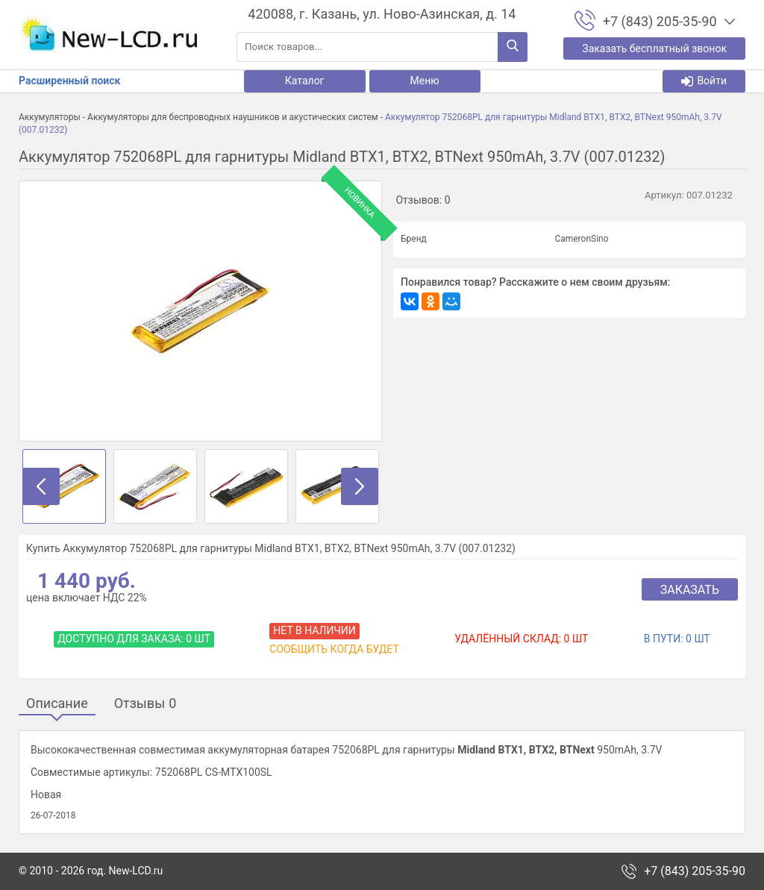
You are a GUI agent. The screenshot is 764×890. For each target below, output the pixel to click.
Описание (57, 704)
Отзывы (145, 704)
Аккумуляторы (50, 117)
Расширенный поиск (69, 81)
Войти (704, 81)
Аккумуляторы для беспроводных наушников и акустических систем (232, 117)
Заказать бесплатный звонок (654, 48)
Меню (424, 81)
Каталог (305, 81)
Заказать (689, 590)
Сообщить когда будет (333, 649)
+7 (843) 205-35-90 (694, 871)
